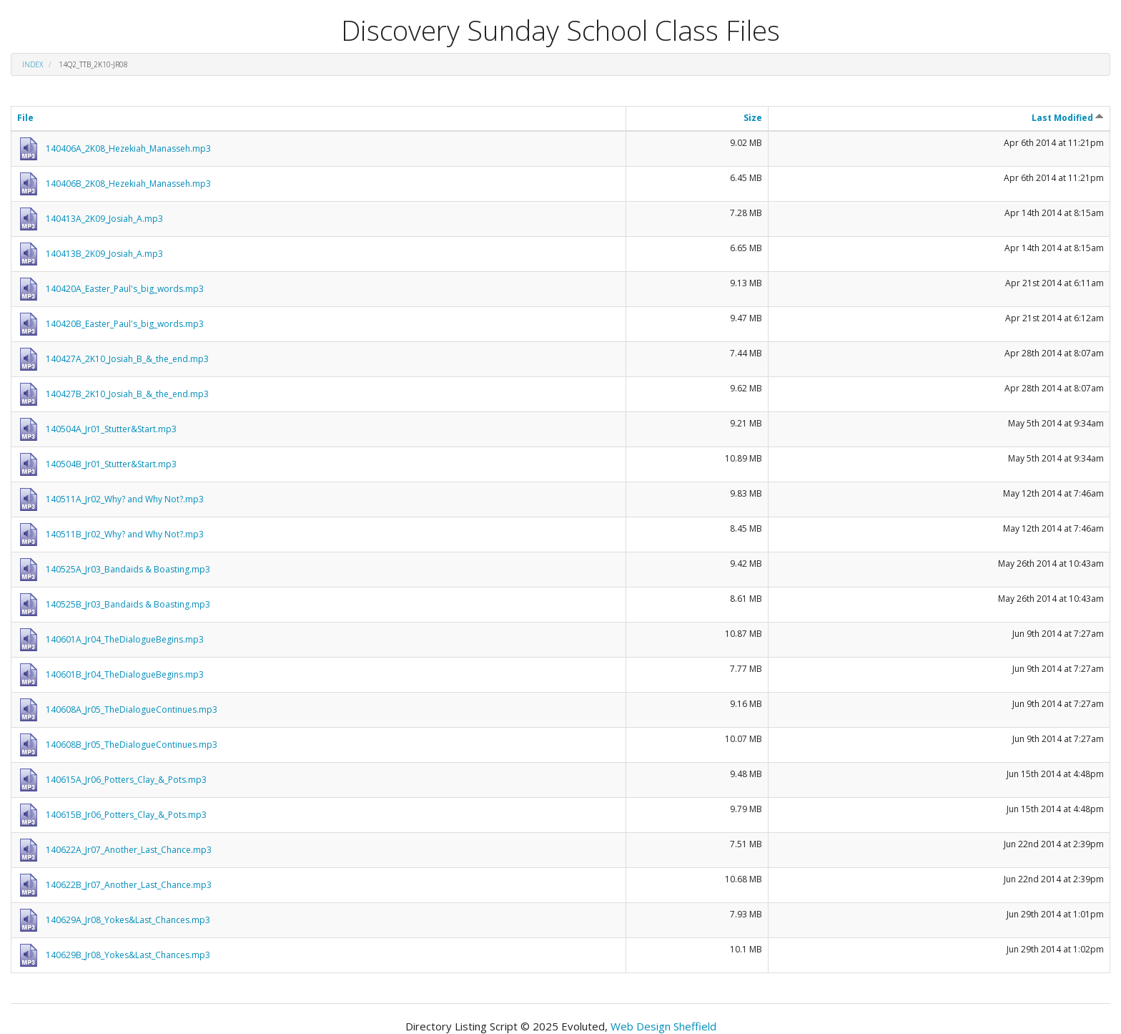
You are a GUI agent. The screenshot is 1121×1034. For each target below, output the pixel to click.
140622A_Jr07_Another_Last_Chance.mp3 (129, 850)
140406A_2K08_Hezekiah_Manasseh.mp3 (128, 148)
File (25, 118)
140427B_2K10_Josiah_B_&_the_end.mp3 (127, 394)
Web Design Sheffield (663, 1026)
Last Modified (1068, 118)
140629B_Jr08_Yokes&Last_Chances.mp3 (128, 955)
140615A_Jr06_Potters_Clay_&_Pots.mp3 (126, 780)
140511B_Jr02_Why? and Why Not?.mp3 (125, 534)
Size (753, 118)
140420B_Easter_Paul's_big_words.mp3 (125, 324)
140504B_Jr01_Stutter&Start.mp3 (111, 464)
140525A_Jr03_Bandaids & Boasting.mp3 (128, 569)
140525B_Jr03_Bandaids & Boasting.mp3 (128, 604)
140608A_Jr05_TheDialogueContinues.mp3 (131, 709)
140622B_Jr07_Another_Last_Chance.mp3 (129, 885)
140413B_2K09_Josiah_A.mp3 (104, 254)
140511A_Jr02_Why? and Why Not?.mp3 (125, 499)
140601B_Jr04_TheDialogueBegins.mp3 (125, 674)
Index (32, 64)
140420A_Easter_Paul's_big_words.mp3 (125, 289)
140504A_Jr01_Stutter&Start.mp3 (111, 429)
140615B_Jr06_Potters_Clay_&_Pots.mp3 (126, 815)
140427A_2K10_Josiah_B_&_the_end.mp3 (127, 359)
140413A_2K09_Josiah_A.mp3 (104, 219)
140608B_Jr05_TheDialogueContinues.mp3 (131, 744)
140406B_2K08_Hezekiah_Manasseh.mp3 (128, 183)
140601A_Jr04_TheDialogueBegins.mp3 (125, 639)
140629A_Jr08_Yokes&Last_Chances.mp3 (128, 920)
